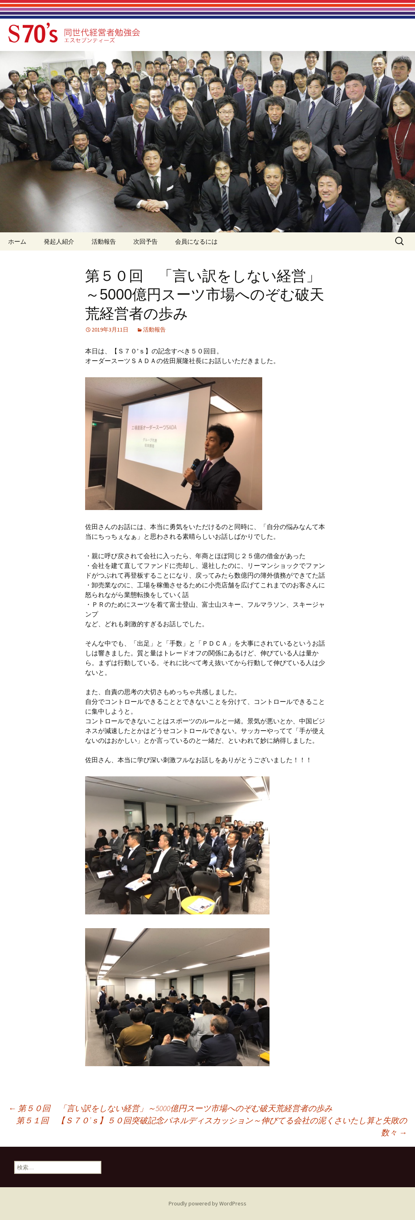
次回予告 (145, 241)
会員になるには (196, 241)
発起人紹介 (59, 241)
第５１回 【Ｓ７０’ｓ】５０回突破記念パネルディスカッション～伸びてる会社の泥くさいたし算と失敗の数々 (211, 1126)
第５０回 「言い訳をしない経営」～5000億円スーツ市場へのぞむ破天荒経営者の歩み (170, 1108)
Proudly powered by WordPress (207, 1203)
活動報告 (104, 241)
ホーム (17, 241)
